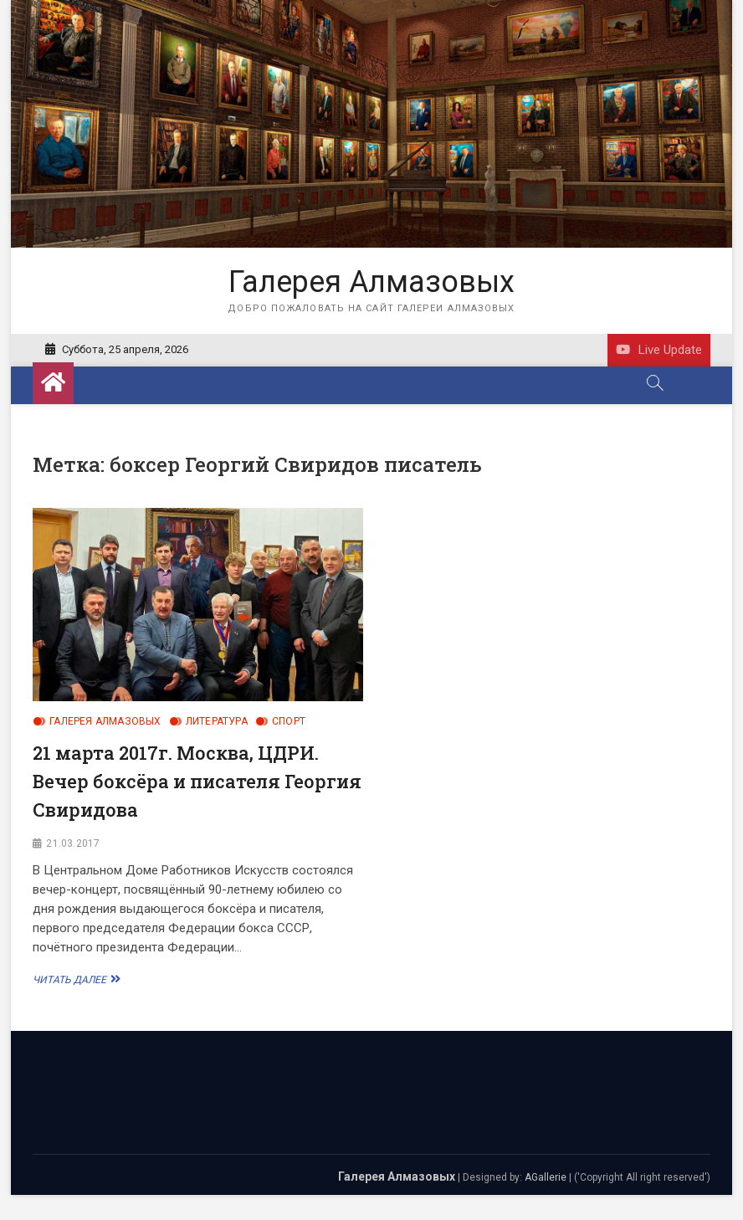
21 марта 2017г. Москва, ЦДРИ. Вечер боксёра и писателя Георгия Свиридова (197, 781)
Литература (217, 721)
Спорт (288, 721)
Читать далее (74, 979)
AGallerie (545, 1177)
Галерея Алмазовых (371, 282)
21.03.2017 (73, 843)
